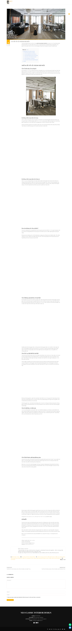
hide (27, 49)
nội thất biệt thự (14, 558)
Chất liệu (23, 409)
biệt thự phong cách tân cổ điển (43, 556)
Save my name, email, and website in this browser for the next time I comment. (24, 597)
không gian (25, 180)
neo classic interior (61, 556)
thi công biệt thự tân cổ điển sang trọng (32, 558)
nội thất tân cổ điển (21, 558)
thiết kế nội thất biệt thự (56, 558)
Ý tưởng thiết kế (32, 556)
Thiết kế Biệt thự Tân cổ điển (31, 516)
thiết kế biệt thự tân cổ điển (46, 558)
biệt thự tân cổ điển (54, 556)
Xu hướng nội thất (25, 556)
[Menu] (69, 14)
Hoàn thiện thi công (42, 516)
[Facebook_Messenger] (70, 627)
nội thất (50, 230)
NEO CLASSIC (32, 540)
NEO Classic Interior (16, 556)
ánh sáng (28, 70)
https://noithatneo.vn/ (29, 544)
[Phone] (70, 624)
